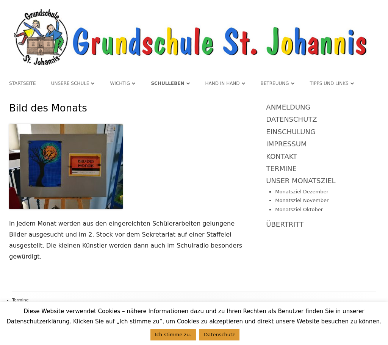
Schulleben (167, 83)
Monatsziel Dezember (302, 191)
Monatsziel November (302, 200)
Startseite (22, 83)
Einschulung (291, 132)
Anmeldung (288, 107)
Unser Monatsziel (300, 181)
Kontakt (281, 156)
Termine (281, 168)
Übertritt (285, 224)
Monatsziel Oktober (299, 209)
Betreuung (275, 83)
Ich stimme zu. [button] (173, 334)
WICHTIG (120, 83)
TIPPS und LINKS (329, 83)
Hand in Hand (222, 83)
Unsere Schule (70, 83)
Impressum (286, 144)
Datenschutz (291, 119)
